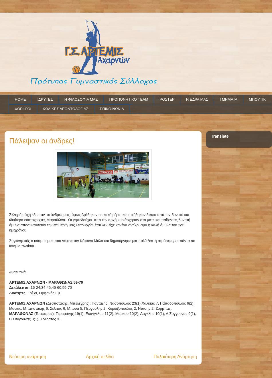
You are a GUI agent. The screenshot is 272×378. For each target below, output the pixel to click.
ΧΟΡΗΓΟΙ (23, 109)
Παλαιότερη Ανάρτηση (175, 356)
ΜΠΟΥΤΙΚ (257, 99)
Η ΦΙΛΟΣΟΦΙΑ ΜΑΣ (81, 99)
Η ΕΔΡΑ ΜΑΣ (197, 99)
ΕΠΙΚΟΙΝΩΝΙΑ (112, 109)
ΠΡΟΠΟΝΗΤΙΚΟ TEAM (128, 99)
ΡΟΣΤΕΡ (167, 99)
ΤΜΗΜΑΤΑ (228, 99)
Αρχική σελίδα (100, 356)
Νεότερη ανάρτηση (27, 356)
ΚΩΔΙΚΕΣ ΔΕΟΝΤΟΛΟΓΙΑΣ (65, 109)
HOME (20, 99)
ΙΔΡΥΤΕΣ (45, 99)
